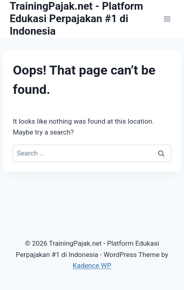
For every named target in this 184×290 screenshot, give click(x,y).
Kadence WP (92, 265)
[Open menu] (166, 18)
